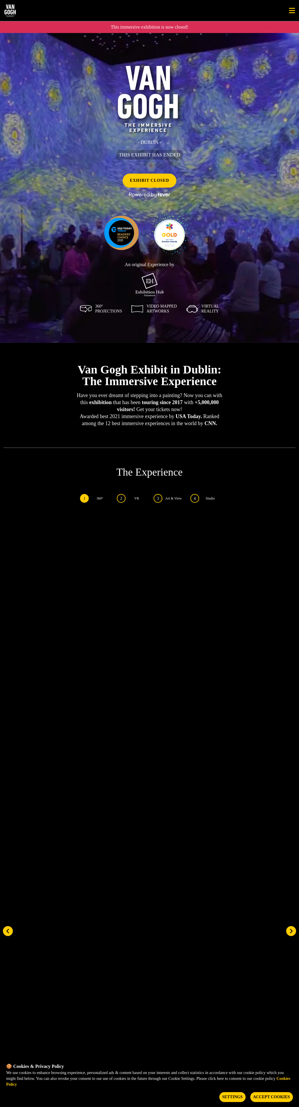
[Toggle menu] (291, 11)
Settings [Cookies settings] (232, 1097)
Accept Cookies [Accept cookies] (271, 1097)
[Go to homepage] (29, 11)
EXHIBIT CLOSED (149, 180)
